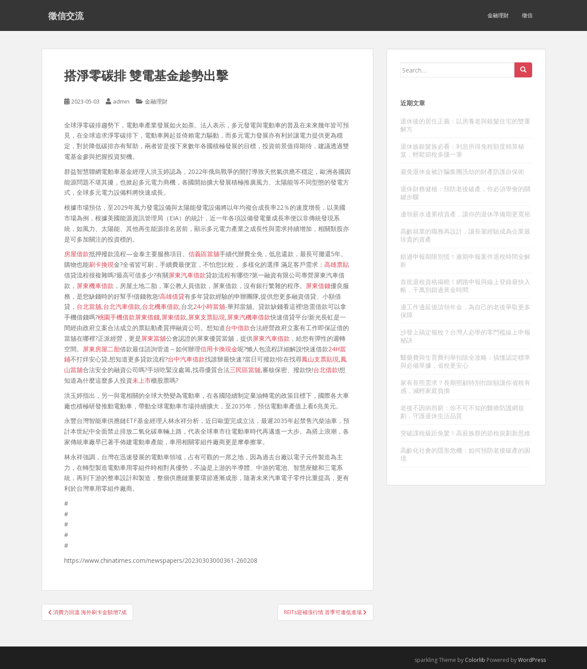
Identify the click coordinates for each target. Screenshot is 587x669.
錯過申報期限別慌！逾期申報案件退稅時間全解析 (465, 260)
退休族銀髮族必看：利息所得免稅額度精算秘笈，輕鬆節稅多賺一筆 (462, 150)
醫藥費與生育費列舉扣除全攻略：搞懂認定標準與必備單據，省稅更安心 (465, 361)
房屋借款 (76, 254)
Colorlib (475, 660)
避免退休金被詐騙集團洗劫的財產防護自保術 (462, 171)
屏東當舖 (153, 338)
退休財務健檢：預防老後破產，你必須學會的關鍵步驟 (465, 193)
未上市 (141, 380)
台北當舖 (89, 306)
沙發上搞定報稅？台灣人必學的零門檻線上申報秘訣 (465, 336)
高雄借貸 (172, 296)
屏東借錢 (318, 285)
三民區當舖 (245, 369)
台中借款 (237, 327)
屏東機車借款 (95, 285)
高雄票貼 (336, 264)
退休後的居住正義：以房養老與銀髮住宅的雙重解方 (465, 125)
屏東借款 (173, 317)
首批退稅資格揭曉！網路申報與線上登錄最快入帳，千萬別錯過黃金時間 (465, 285)
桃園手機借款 (116, 317)
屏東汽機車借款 (248, 317)
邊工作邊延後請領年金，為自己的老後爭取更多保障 (465, 311)
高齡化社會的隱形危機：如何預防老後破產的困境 (465, 454)
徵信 (527, 15)
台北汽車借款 (121, 306)
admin (121, 101)
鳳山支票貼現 (320, 359)
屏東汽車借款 (187, 275)
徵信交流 (66, 15)
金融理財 (498, 15)
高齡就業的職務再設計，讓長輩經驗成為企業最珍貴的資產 (465, 235)
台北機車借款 (160, 306)
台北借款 (325, 369)
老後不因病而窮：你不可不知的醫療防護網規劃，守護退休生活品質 (462, 412)
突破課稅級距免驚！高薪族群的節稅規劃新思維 (465, 433)
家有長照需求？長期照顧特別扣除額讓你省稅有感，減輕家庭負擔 (465, 386)
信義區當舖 (203, 254)
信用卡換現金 (219, 349)
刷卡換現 (101, 264)
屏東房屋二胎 (101, 349)
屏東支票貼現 (206, 317)
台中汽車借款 (186, 359)
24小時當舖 (209, 306)
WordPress (532, 660)
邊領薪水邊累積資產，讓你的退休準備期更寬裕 (465, 214)
